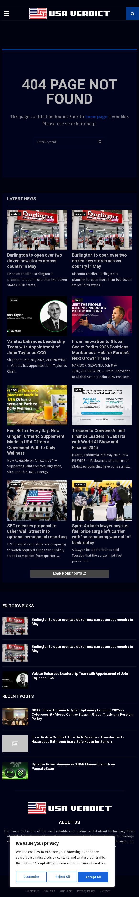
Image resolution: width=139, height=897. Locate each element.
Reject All (62, 877)
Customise (31, 877)
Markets (15, 214)
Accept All (93, 877)
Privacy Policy (86, 891)
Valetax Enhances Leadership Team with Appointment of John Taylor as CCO (36, 347)
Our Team (66, 891)
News (14, 300)
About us (49, 891)
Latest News (21, 198)
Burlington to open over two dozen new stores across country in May (34, 261)
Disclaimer (32, 891)
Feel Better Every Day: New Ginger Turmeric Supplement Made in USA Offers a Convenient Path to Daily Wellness (35, 442)
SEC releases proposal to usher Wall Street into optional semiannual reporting (37, 531)
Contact (105, 891)
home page (96, 116)
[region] (62, 862)
